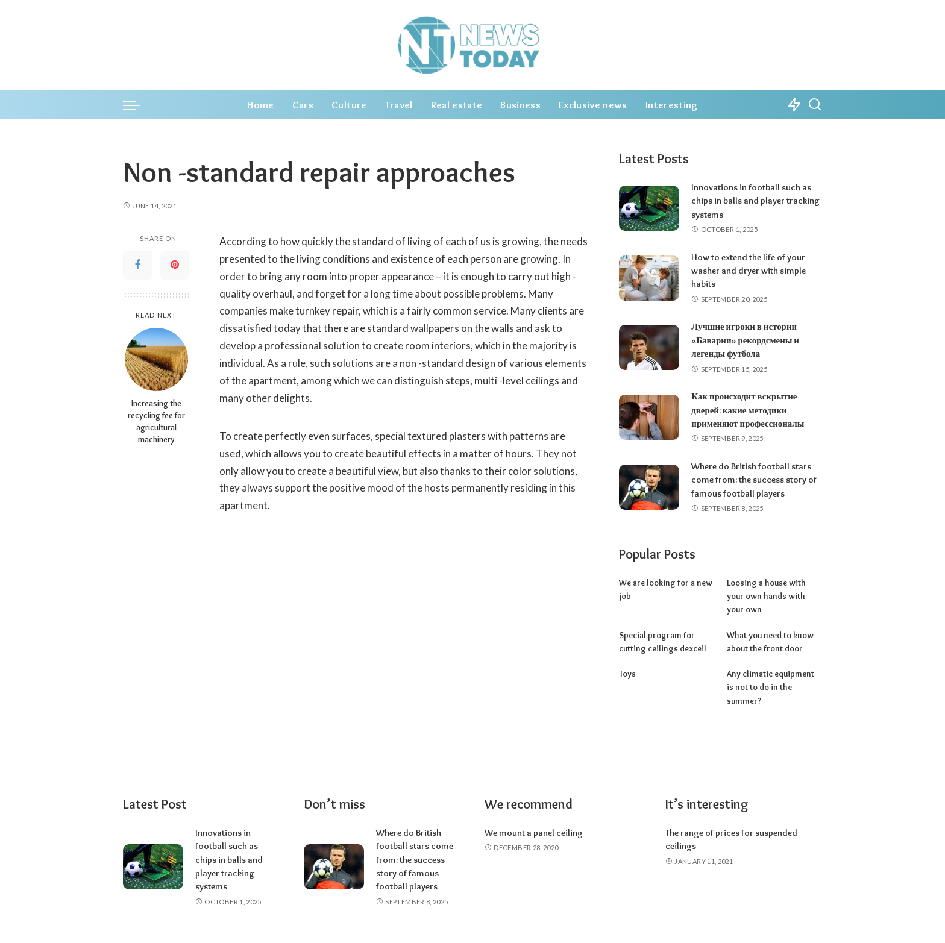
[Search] (815, 104)
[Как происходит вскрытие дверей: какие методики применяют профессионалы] (649, 417)
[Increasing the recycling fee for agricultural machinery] (156, 359)
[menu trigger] (137, 104)
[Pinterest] (174, 265)
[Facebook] (137, 265)
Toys (627, 660)
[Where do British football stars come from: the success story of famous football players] (649, 486)
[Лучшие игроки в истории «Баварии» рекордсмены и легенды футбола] (649, 347)
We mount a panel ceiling (534, 805)
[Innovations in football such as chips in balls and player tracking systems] (649, 208)
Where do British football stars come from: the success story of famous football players (754, 479)
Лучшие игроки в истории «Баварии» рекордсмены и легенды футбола (745, 340)
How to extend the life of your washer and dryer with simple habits (748, 271)
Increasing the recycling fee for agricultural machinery (156, 421)
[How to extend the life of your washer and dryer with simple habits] (649, 277)
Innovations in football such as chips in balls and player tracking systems (755, 201)
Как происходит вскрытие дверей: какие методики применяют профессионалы (747, 410)
